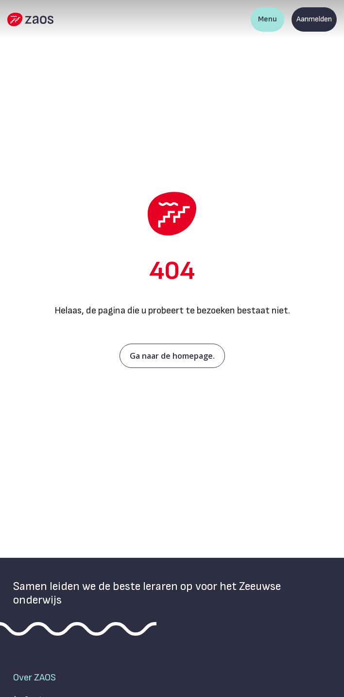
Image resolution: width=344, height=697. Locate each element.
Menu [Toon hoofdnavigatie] (267, 19)
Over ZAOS (34, 677)
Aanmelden (314, 19)
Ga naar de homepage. (172, 355)
